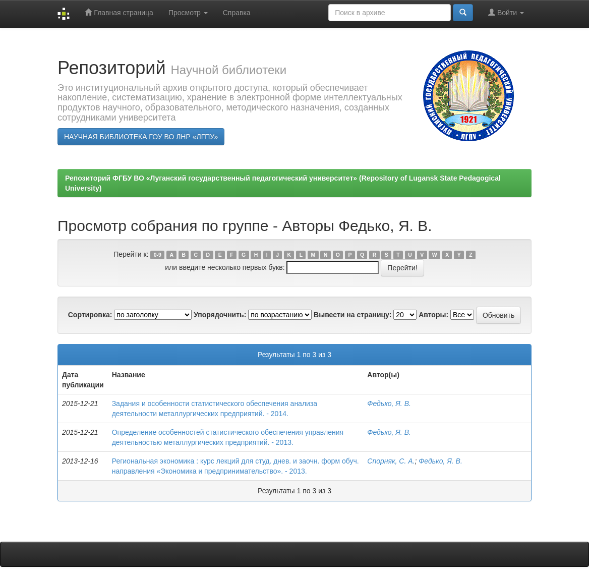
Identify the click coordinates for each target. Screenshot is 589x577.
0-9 (157, 255)
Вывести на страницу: (352, 315)
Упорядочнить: (220, 315)
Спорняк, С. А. (391, 461)
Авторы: (433, 315)
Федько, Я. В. (389, 403)
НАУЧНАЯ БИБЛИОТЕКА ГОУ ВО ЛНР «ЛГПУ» (141, 137)
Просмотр (188, 13)
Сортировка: (90, 315)
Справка (237, 13)
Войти (506, 12)
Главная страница (119, 12)
